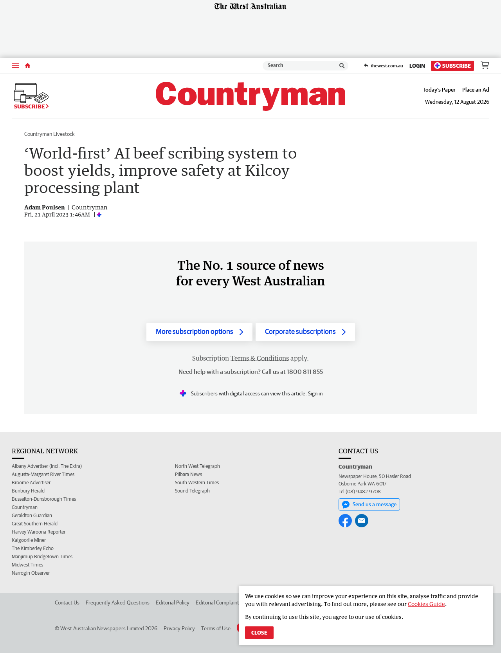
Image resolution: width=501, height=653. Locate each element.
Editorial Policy (172, 602)
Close (259, 633)
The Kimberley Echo (33, 548)
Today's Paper (439, 89)
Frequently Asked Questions (118, 602)
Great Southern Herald (35, 524)
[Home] (27, 65)
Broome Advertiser (31, 482)
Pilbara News (188, 474)
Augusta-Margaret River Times (43, 474)
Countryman (25, 507)
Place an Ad (475, 89)
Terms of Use (216, 628)
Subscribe (452, 65)
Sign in (315, 393)
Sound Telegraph (192, 491)
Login (417, 66)
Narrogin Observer (31, 573)
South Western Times (197, 482)
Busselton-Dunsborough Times (44, 499)
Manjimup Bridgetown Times (42, 556)
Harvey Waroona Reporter (38, 532)
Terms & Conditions (260, 358)
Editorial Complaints (218, 602)
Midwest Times (27, 565)
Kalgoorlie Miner (29, 540)
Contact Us (67, 602)
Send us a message (369, 505)
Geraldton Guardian (32, 515)
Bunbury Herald (28, 491)
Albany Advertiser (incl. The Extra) (47, 466)
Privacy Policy (179, 628)
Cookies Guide (426, 604)
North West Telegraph (197, 466)
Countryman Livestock (49, 134)
